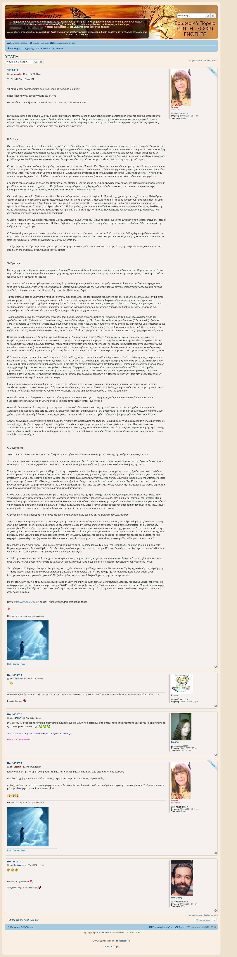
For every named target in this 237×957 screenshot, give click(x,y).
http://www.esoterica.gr (26, 602)
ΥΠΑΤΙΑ (11, 57)
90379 (185, 114)
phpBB (104, 932)
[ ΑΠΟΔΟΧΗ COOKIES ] (77, 34)
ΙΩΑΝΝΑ (175, 742)
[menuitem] (39, 43)
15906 (185, 746)
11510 (185, 699)
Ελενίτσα (175, 695)
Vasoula (174, 107)
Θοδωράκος (176, 898)
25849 (185, 902)
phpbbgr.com (124, 941)
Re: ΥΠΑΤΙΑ (15, 675)
